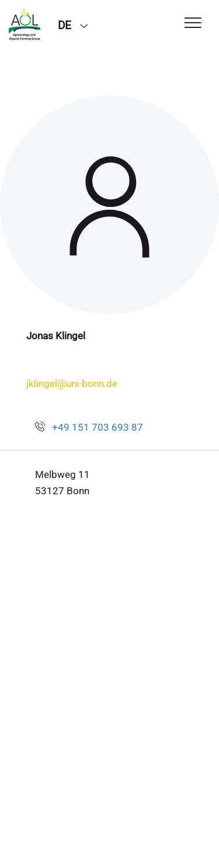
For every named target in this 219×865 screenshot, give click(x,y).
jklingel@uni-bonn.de (71, 383)
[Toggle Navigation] (193, 24)
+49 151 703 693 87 (97, 427)
